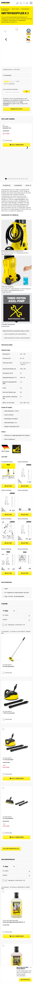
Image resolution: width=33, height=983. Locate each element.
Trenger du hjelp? (16, 109)
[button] (6, 39)
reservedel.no (22, 959)
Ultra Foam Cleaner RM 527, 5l (11, 922)
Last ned (8, 466)
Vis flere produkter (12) (11, 940)
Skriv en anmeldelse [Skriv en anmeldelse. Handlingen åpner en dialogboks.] (9, 83)
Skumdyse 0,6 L (7, 142)
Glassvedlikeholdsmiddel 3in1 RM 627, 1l (14, 889)
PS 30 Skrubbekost (8, 734)
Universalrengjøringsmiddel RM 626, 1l (14, 816)
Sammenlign (7, 75)
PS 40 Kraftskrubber (8, 632)
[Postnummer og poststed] (13, 92)
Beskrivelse (7, 165)
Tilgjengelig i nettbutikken (15, 605)
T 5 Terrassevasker (8, 698)
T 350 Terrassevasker (9, 665)
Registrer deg (25, 979)
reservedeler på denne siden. (21, 963)
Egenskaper (18, 165)
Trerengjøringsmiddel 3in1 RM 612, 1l (13, 852)
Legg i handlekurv (16, 152)
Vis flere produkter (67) (11, 756)
